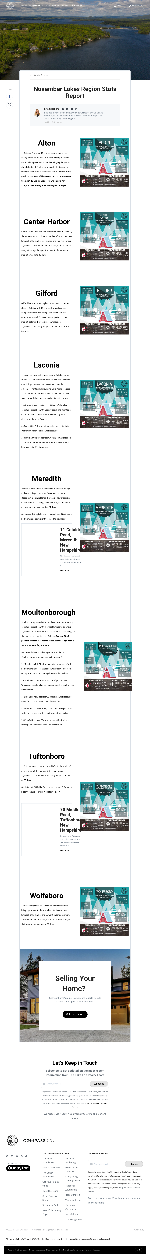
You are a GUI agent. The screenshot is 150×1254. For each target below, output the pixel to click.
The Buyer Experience (57, 6)
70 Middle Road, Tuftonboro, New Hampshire (71, 820)
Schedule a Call (50, 1205)
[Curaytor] (18, 1170)
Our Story (77, 6)
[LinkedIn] (12, 1156)
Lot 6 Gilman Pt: (28, 680)
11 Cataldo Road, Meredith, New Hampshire (70, 540)
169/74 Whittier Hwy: (30, 720)
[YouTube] (17, 1156)
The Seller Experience (32, 6)
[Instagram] (22, 1156)
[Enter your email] (68, 1083)
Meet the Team (50, 1190)
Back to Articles (40, 75)
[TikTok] (26, 1156)
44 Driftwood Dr (28, 708)
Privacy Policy (138, 1230)
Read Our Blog (72, 1194)
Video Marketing (73, 1199)
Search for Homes (51, 1167)
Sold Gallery (71, 1214)
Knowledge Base (73, 1219)
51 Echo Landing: (29, 696)
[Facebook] (7, 1156)
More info (103, 1250)
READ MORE (64, 570)
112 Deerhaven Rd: (30, 664)
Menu (117, 6)
